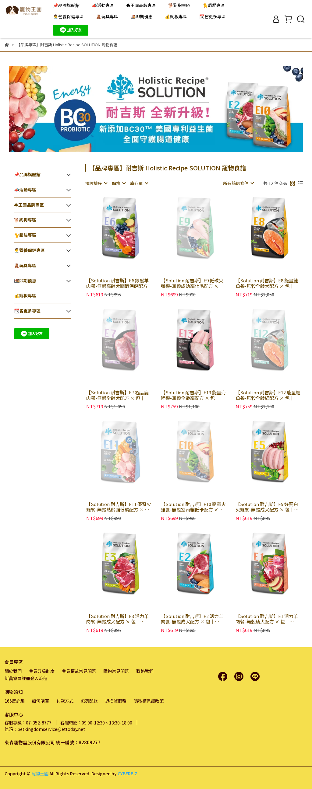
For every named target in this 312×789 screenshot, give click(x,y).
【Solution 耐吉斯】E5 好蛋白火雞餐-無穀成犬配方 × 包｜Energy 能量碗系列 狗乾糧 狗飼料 (267, 506)
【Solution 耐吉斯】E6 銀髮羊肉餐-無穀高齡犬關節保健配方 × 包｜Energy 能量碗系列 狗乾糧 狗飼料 (118, 283)
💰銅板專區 (176, 16)
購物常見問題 (116, 671)
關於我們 (13, 671)
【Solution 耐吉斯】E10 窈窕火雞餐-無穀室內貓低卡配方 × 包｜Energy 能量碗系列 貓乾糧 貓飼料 (193, 506)
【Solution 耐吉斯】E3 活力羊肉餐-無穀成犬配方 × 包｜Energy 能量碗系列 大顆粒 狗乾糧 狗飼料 (118, 618)
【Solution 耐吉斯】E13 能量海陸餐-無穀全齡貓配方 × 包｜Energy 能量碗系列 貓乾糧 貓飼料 (193, 395)
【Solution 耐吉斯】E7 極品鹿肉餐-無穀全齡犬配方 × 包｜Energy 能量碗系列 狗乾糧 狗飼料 (118, 395)
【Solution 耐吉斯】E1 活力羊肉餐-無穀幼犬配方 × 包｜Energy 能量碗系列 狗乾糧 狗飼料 (267, 618)
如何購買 (40, 701)
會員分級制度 (42, 671)
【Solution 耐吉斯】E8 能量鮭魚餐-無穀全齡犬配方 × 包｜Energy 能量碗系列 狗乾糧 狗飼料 (267, 283)
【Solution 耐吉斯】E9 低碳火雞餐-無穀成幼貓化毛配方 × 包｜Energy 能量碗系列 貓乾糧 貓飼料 (193, 283)
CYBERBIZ (127, 773)
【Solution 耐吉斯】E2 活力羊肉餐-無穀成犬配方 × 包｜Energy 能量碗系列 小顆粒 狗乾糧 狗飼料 (193, 618)
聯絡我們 (144, 671)
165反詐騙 (15, 701)
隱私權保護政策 (149, 701)
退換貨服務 (115, 701)
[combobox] (96, 183)
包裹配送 (89, 701)
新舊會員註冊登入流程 (26, 678)
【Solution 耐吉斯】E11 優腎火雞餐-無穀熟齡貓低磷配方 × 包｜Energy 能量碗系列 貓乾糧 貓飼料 (118, 506)
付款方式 (64, 701)
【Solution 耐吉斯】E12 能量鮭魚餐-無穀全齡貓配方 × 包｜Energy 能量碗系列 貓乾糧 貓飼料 (268, 395)
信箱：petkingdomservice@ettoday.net (45, 729)
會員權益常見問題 (79, 671)
